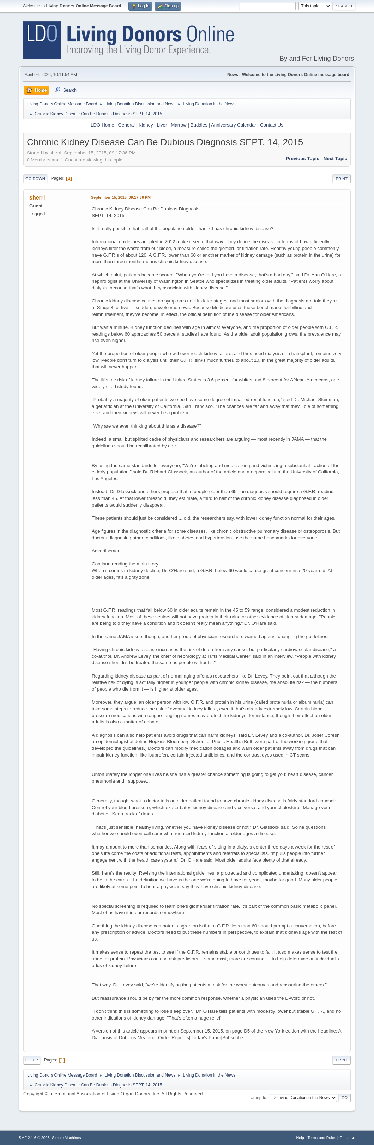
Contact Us (271, 125)
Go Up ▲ (347, 1137)
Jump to (258, 1097)
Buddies (199, 125)
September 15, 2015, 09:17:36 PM (121, 197)
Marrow (178, 125)
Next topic (335, 158)
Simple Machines (66, 1137)
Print (342, 179)
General (126, 125)
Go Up (31, 1060)
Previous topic (302, 158)
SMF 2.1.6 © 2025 (34, 1137)
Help (300, 1137)
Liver (162, 125)
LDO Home (102, 125)
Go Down (35, 179)
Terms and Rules (322, 1137)
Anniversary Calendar (233, 125)
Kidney (146, 125)
